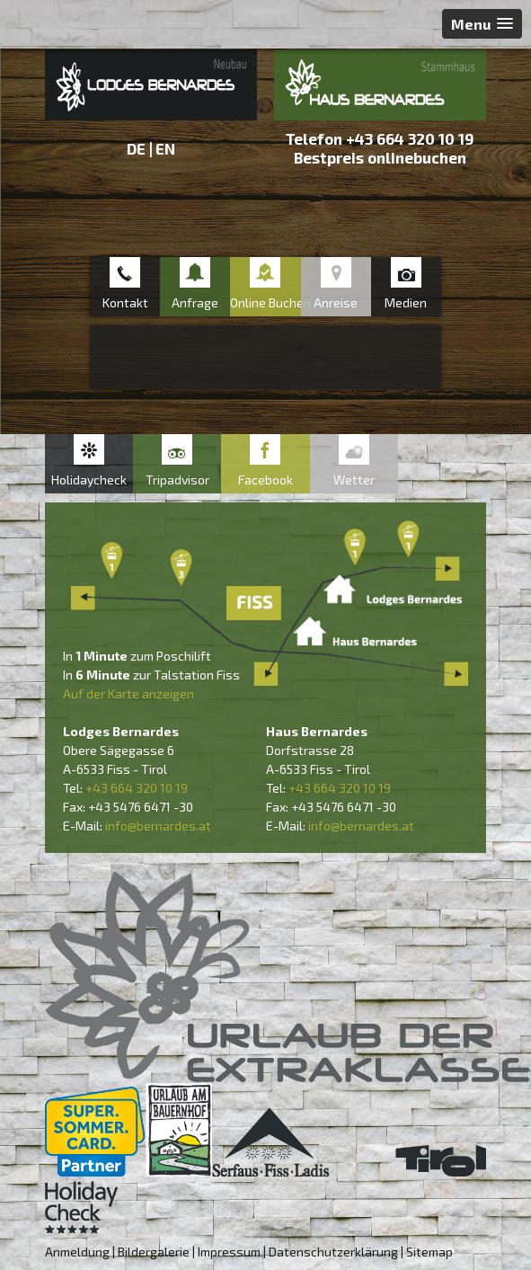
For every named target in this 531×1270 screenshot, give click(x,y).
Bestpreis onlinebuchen (380, 157)
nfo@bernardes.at (159, 825)
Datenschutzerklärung (333, 1251)
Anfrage (195, 302)
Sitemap (429, 1251)
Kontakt (125, 302)
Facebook (265, 479)
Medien (406, 302)
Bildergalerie (154, 1251)
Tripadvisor (177, 479)
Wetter (354, 479)
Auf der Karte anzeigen (128, 693)
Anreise (336, 302)
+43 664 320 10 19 (410, 138)
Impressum (229, 1251)
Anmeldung (77, 1251)
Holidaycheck (89, 479)
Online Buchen (265, 302)
